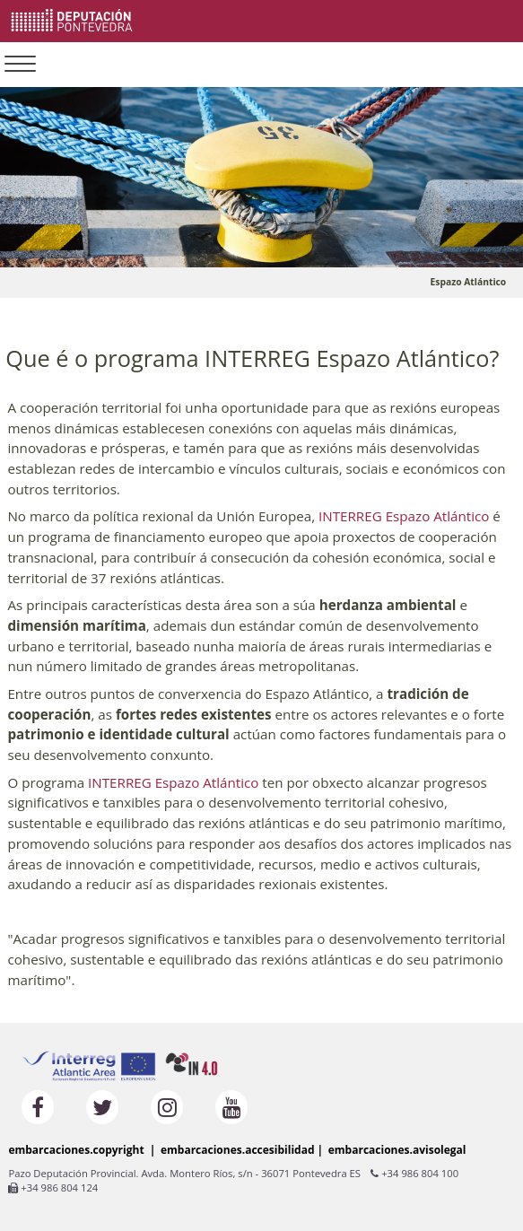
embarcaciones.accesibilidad (238, 1149)
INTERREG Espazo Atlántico (403, 516)
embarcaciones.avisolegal (397, 1149)
